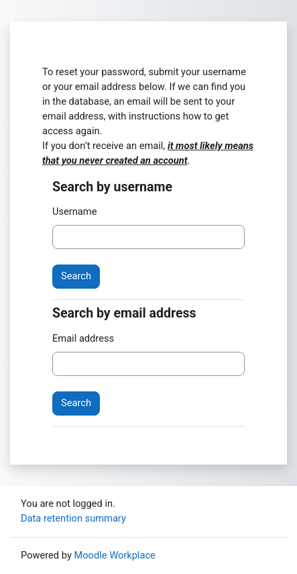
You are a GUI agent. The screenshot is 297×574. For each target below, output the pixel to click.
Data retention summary (73, 518)
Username (74, 211)
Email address (83, 338)
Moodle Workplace (114, 555)
